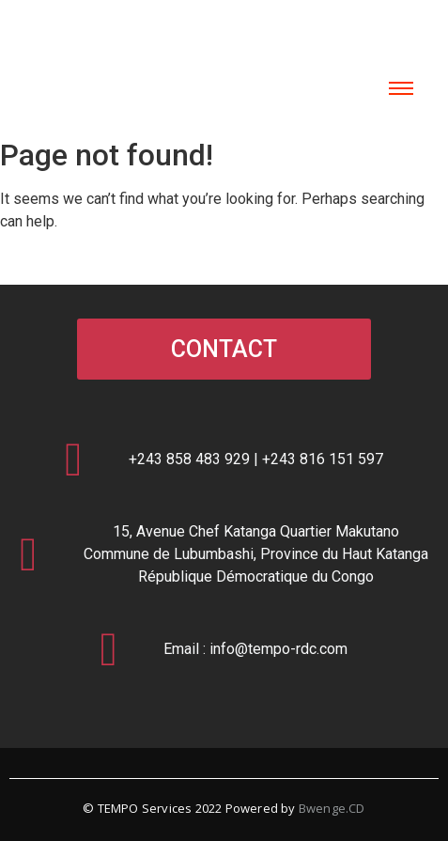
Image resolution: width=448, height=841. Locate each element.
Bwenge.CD (332, 808)
